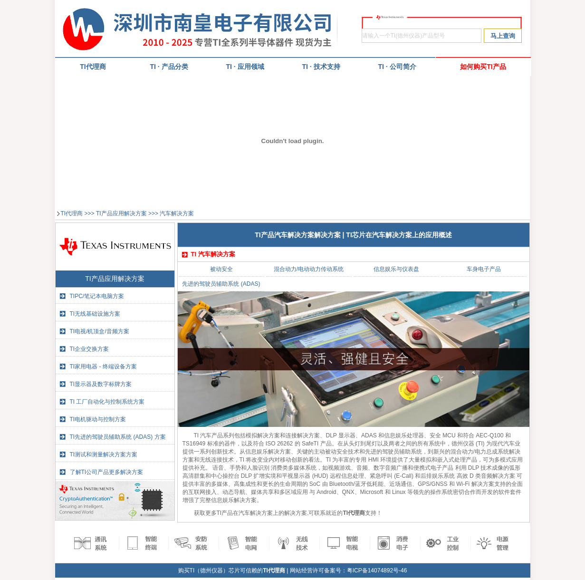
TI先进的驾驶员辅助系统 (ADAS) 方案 (118, 437)
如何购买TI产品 (483, 66)
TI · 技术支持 (321, 66)
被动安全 (221, 269)
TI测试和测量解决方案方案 (104, 454)
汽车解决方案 (177, 213)
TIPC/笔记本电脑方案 (97, 296)
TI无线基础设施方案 (95, 313)
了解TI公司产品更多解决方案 (107, 472)
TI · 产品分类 (169, 66)
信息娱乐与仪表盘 (396, 269)
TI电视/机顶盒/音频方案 (99, 331)
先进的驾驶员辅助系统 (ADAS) (221, 283)
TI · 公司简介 (397, 66)
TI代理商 (72, 213)
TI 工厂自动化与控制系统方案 (107, 401)
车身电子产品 (484, 269)
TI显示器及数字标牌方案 (101, 384)
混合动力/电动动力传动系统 (309, 269)
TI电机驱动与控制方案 (98, 419)
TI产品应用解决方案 (121, 213)
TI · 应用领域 (245, 66)
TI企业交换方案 (89, 349)
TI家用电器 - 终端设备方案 (103, 366)
